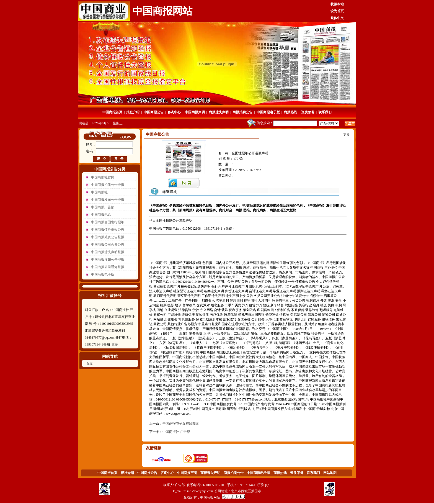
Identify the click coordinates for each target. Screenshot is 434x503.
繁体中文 (337, 18)
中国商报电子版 (268, 112)
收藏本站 (337, 4)
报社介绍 (133, 112)
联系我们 (325, 112)
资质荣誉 (307, 112)
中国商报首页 (112, 112)
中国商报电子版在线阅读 (180, 423)
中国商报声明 (195, 112)
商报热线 (290, 112)
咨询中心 (174, 112)
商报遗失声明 (219, 112)
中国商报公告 (154, 112)
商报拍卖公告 (242, 112)
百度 (89, 363)
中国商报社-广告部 (176, 432)
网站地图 (330, 473)
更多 (115, 347)
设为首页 (337, 11)
